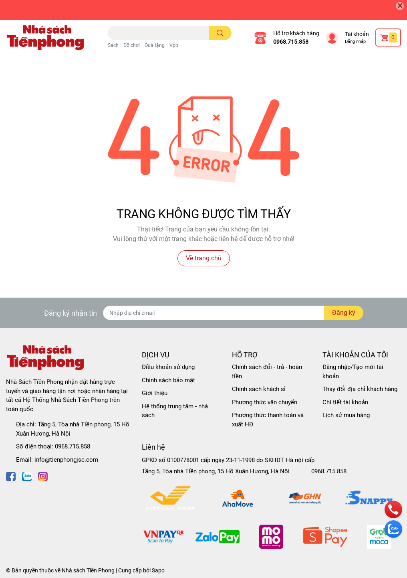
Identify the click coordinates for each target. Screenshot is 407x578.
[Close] (400, 6)
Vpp (173, 45)
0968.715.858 (290, 42)
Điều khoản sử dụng (168, 367)
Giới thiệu (154, 393)
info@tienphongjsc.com (66, 459)
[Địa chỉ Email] (233, 313)
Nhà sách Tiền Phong (88, 570)
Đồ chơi (131, 45)
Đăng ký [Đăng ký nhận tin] (343, 312)
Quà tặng (155, 45)
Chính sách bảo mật (168, 380)
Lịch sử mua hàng (346, 415)
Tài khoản (357, 34)
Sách (113, 45)
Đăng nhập (355, 41)
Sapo (158, 570)
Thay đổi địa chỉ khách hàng (359, 389)
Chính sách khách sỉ (259, 389)
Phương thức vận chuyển (264, 402)
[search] (220, 33)
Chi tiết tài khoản (345, 402)
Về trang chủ (204, 258)
